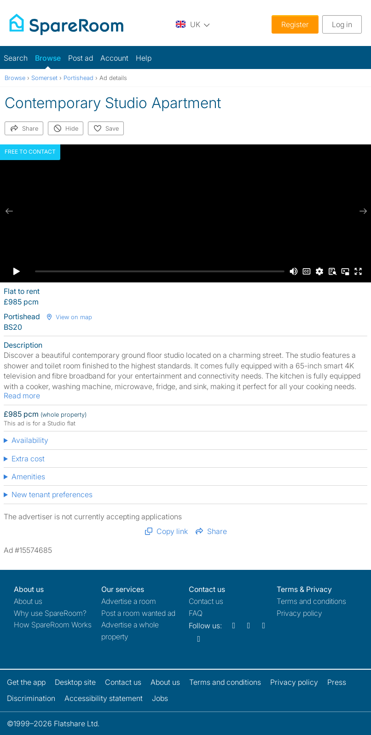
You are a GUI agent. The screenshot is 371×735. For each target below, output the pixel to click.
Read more (22, 395)
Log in (342, 24)
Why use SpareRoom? (50, 613)
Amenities (28, 476)
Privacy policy (299, 613)
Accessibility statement (103, 698)
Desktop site (75, 682)
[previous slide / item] (9, 211)
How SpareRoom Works (53, 624)
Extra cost (28, 458)
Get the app (26, 682)
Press (336, 682)
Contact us (206, 601)
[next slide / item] (362, 211)
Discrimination (31, 698)
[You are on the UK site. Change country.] (193, 24)
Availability (30, 440)
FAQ (196, 613)
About (28, 601)
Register (295, 24)
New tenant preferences (52, 494)
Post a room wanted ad (138, 613)
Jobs (160, 698)
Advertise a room (128, 601)
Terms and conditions (311, 601)
